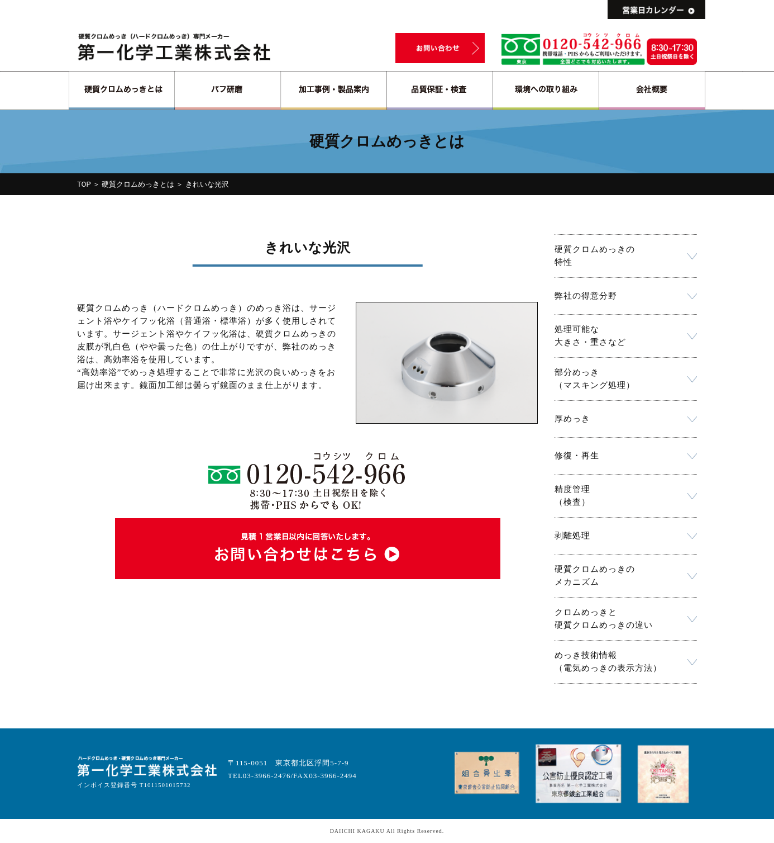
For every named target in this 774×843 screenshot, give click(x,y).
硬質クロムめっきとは (138, 184)
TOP (84, 184)
